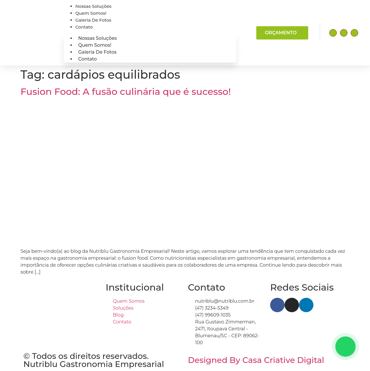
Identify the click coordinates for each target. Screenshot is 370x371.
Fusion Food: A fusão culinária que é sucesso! (125, 91)
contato (84, 27)
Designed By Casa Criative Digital (256, 360)
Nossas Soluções (93, 6)
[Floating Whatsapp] (345, 346)
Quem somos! (90, 13)
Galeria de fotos (93, 20)
